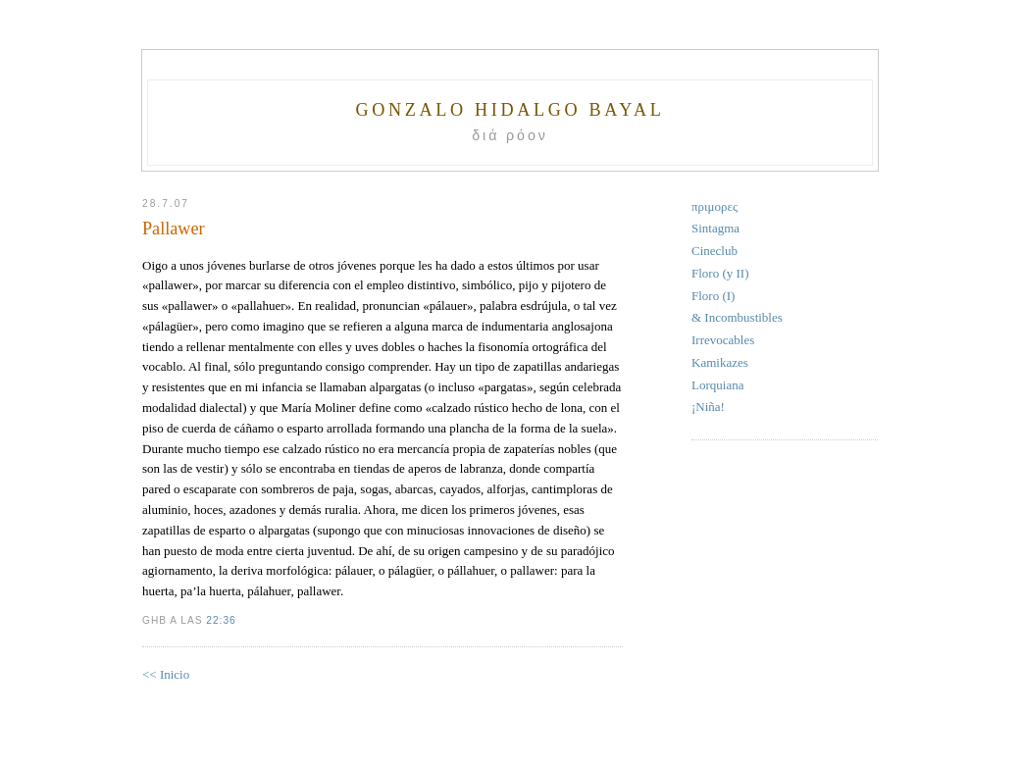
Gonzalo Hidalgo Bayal (509, 110)
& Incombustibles (737, 317)
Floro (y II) (720, 273)
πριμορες (714, 206)
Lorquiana (717, 385)
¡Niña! (708, 406)
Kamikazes (719, 362)
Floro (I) (713, 295)
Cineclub (714, 250)
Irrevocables (722, 339)
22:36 (220, 620)
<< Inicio (165, 674)
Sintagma (715, 228)
